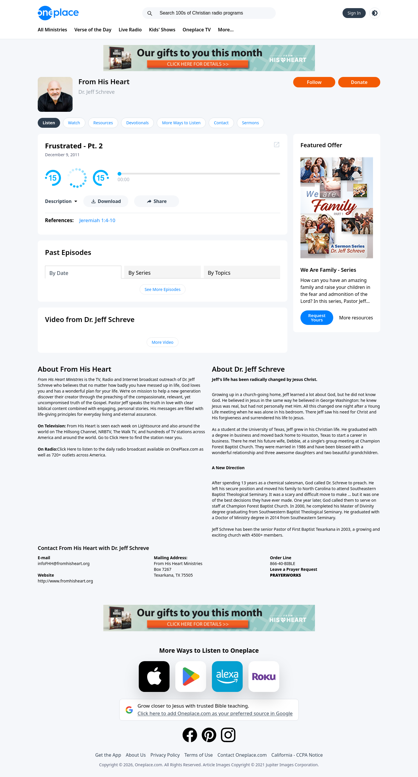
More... (226, 29)
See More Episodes (163, 289)
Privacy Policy (165, 755)
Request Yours (317, 317)
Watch (74, 122)
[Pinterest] (209, 735)
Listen (49, 122)
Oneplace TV (197, 29)
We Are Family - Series (328, 269)
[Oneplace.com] (58, 13)
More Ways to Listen (181, 122)
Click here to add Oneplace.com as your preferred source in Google (215, 713)
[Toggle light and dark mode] (374, 13)
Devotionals (137, 122)
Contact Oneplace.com (242, 755)
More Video (162, 342)
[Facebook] (190, 735)
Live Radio (130, 29)
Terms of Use (198, 755)
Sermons (250, 122)
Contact (221, 122)
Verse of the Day (92, 29)
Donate (359, 82)
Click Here (119, 437)
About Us (136, 755)
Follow (314, 82)
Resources (103, 122)
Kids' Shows (162, 29)
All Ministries (52, 29)
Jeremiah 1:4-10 (97, 220)
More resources (356, 317)
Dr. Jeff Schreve (96, 91)
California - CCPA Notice (297, 755)
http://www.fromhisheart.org (65, 581)
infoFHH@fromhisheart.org (64, 563)
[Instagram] (228, 735)
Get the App (108, 755)
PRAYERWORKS (285, 575)
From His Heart (103, 81)
